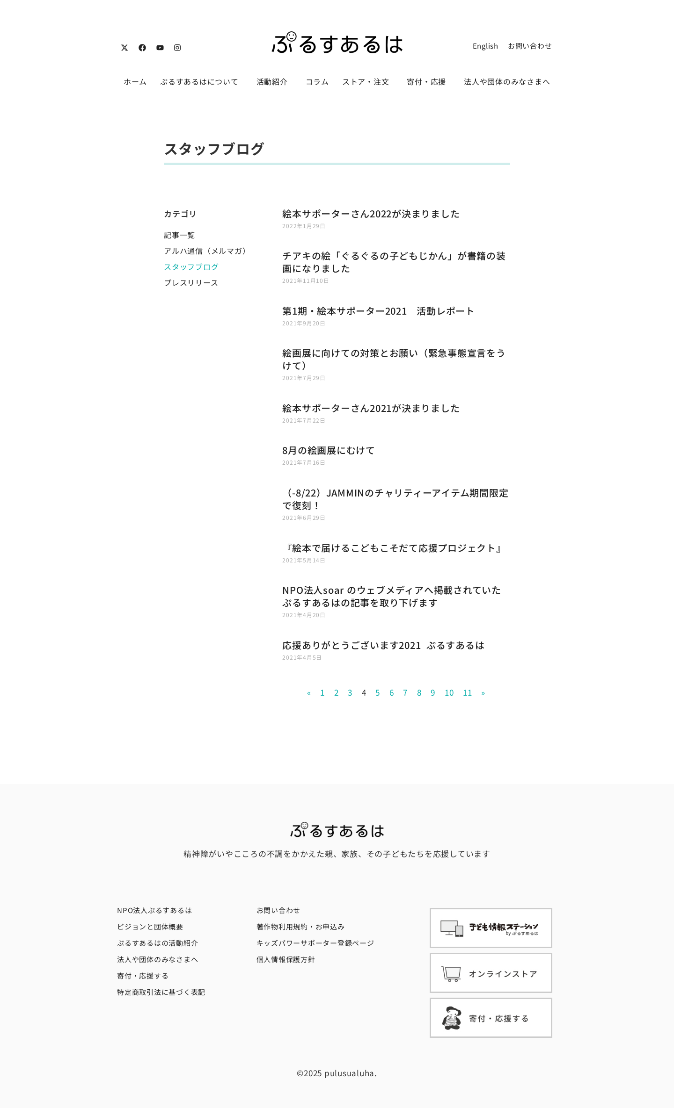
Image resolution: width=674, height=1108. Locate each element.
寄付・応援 (429, 81)
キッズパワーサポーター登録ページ (315, 943)
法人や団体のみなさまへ (507, 81)
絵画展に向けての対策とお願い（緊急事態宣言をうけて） (394, 359)
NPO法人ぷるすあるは (154, 910)
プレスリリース (191, 282)
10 (449, 692)
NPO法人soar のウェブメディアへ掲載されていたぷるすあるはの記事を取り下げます (391, 596)
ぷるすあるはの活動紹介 (157, 943)
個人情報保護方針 (285, 959)
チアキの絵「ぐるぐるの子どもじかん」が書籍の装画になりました (394, 262)
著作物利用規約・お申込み (300, 926)
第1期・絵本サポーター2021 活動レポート (378, 310)
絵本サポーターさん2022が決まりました (371, 213)
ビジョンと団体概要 (150, 926)
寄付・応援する (142, 975)
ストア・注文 (368, 81)
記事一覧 (179, 234)
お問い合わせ (530, 45)
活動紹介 (274, 81)
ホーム (135, 81)
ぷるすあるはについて (201, 81)
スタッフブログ (191, 266)
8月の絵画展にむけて (328, 450)
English (485, 45)
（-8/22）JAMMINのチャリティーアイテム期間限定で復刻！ (395, 499)
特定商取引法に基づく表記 (161, 992)
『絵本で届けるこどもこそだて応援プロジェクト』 (394, 547)
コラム (317, 81)
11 (467, 692)
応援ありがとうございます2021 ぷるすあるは (383, 645)
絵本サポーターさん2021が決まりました (371, 408)
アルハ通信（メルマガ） (207, 250)
